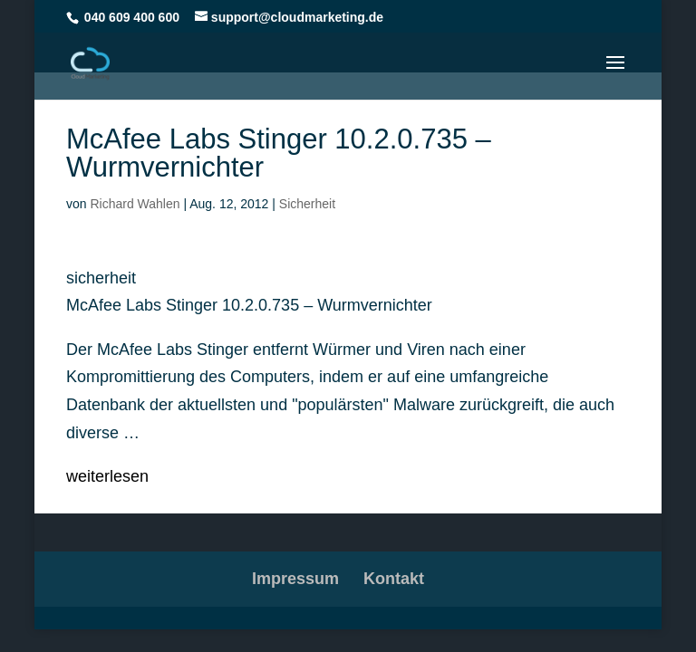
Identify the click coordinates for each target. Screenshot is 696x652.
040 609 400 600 (132, 17)
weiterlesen (107, 476)
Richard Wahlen (134, 204)
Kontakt (393, 579)
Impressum (295, 579)
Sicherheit (307, 204)
